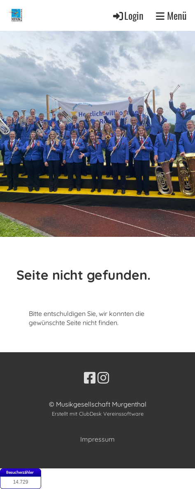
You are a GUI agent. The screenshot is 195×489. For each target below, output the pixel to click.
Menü (171, 15)
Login (128, 15)
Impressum (97, 439)
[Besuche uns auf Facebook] (89, 378)
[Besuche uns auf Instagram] (103, 378)
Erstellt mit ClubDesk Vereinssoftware (98, 413)
